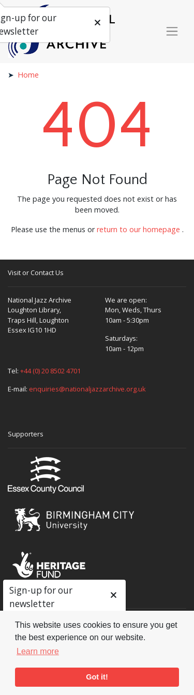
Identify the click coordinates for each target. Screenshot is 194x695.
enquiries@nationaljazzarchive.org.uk (87, 389)
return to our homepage (138, 229)
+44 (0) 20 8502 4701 (50, 370)
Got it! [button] (97, 677)
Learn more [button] (38, 651)
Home (28, 75)
